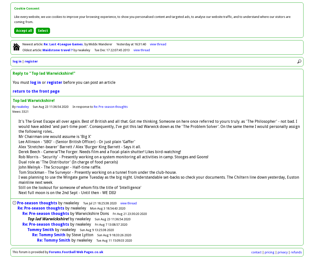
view (158, 44)
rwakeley (22, 107)
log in (17, 61)
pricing (269, 252)
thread (128, 203)
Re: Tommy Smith (48, 235)
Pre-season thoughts (37, 203)
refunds (296, 252)
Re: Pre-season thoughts (111, 107)
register (31, 61)
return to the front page (36, 91)
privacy (283, 252)
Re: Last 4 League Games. (64, 44)
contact (256, 252)
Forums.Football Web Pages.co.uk (76, 252)
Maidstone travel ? (57, 50)
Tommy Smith (40, 229)
